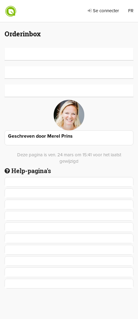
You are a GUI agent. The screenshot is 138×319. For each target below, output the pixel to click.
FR (130, 10)
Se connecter (103, 10)
